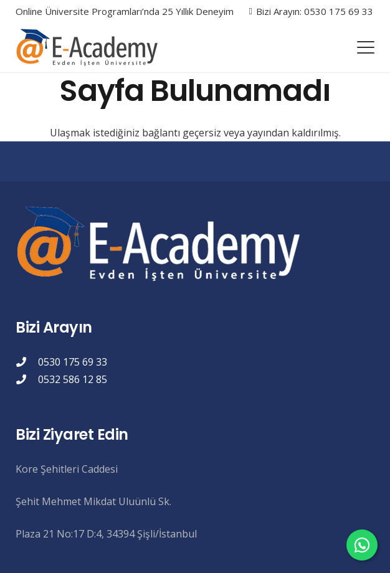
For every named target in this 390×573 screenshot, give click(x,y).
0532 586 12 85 (72, 379)
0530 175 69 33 (72, 362)
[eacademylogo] (90, 47)
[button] (366, 47)
